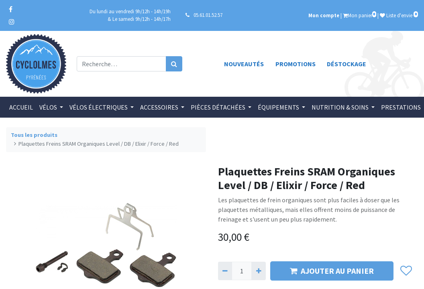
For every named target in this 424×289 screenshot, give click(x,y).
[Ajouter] (258, 271)
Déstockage (346, 64)
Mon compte (323, 15)
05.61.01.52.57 (208, 15)
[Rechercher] (174, 63)
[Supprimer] (225, 271)
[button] (405, 271)
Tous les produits (34, 134)
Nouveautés (244, 64)
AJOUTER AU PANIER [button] (332, 271)
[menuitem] (21, 107)
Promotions (295, 64)
